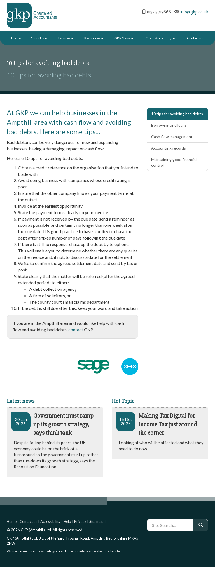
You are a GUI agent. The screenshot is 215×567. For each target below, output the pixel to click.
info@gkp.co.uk (193, 12)
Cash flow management (172, 136)
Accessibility (50, 521)
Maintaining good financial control (174, 162)
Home (16, 38)
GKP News (123, 38)
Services (65, 38)
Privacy (80, 521)
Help (67, 521)
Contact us (195, 38)
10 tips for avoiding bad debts (177, 113)
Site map (96, 521)
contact (75, 329)
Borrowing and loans (169, 125)
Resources (93, 38)
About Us (39, 38)
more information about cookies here (97, 551)
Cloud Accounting (160, 38)
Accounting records (168, 148)
